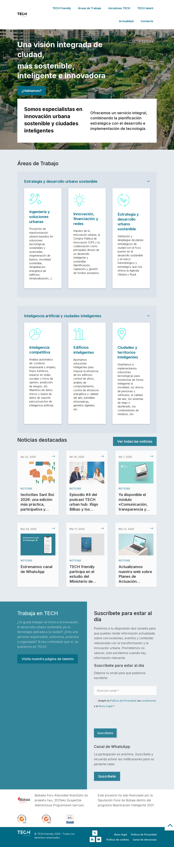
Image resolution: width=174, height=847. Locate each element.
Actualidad (126, 21)
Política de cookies (117, 839)
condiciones (149, 702)
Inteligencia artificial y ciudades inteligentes (62, 316)
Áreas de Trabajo (89, 8)
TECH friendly (61, 8)
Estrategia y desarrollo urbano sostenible (60, 181)
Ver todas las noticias (134, 442)
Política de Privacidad (123, 702)
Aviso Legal (105, 707)
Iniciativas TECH (119, 8)
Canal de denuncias (145, 839)
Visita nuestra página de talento (48, 659)
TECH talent (145, 8)
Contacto (147, 21)
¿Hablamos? (32, 91)
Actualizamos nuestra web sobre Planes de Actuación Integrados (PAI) (135, 581)
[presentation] (120, 719)
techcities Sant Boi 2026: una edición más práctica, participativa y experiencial (37, 509)
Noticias (26, 492)
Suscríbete (107, 777)
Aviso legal (120, 834)
